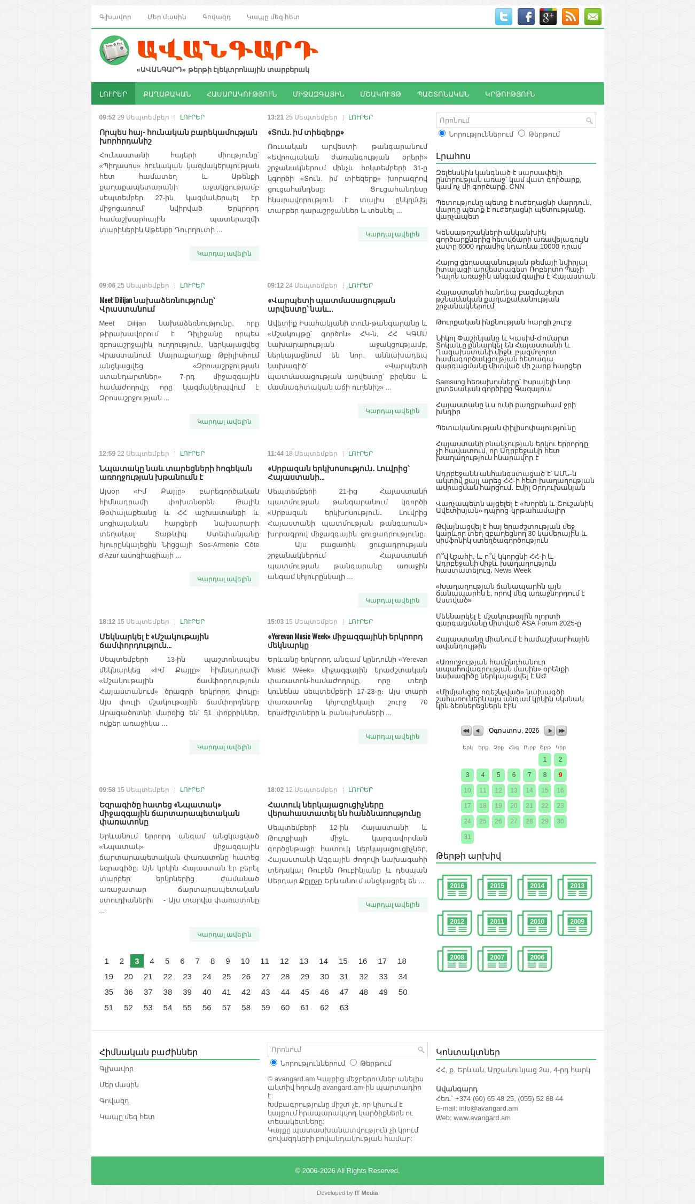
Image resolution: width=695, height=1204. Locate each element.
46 (324, 991)
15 (343, 960)
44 (285, 991)
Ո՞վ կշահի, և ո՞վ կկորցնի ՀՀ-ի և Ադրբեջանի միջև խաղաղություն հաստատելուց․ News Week (496, 563)
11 (264, 960)
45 (304, 991)
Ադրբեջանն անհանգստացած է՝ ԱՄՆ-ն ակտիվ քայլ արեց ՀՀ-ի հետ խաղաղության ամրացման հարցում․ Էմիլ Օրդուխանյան (515, 481)
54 (168, 1007)
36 (128, 991)
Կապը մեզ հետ (273, 16)
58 (246, 1007)
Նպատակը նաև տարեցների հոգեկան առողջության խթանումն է (175, 472)
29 (304, 976)
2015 (497, 886)
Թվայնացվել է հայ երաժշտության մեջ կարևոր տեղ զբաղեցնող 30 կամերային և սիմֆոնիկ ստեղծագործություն (512, 533)
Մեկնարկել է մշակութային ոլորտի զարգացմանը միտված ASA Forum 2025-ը (509, 619)
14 (323, 960)
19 (109, 976)
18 (402, 960)
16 (363, 960)
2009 (578, 921)
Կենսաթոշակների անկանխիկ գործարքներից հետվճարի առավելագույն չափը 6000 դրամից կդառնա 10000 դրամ (512, 239)
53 (148, 1007)
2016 (457, 886)
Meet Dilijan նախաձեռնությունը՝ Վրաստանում (157, 304)
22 (168, 976)
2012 (457, 921)
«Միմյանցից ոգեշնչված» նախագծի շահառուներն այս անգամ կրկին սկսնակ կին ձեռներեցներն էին (510, 699)
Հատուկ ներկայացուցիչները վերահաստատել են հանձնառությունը (344, 808)
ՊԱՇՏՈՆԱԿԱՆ (443, 93)
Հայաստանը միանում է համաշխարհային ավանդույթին (513, 642)
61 (304, 1007)
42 (246, 991)
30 (324, 976)
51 (109, 1007)
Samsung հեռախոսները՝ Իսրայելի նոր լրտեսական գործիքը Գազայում (503, 385)
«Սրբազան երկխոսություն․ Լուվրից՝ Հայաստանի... (338, 472)
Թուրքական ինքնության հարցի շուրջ (504, 322)
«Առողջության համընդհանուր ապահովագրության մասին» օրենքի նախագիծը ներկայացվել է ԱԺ (502, 669)
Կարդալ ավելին (224, 253)
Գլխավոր (115, 16)
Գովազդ (216, 16)
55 (187, 1007)
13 (304, 960)
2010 (537, 921)
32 (363, 976)
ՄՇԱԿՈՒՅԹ (380, 93)
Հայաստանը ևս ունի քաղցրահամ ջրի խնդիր (506, 408)
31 (344, 976)
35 (109, 991)
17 (382, 960)
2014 (537, 886)
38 (168, 991)
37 (148, 991)
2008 (457, 957)
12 (284, 960)
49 (383, 991)
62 (324, 1007)
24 (207, 976)
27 (265, 976)
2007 (497, 957)
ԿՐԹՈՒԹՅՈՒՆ (510, 93)
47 (344, 991)
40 (207, 991)
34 (403, 976)
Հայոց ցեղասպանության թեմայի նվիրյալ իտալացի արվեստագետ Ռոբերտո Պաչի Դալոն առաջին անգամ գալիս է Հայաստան (516, 269)
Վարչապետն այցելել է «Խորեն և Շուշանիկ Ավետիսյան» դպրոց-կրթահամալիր (514, 507)
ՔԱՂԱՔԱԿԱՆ (167, 93)
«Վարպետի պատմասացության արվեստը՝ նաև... (331, 304)
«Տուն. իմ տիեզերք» (306, 131)
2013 (578, 886)
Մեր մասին (166, 16)
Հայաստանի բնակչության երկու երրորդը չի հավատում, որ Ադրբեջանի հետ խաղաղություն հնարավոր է (512, 451)
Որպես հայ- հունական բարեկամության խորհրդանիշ (178, 136)
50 (403, 991)
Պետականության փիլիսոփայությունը (506, 428)
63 (344, 1007)
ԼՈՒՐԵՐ (113, 93)
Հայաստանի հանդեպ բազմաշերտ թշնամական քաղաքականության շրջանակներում (500, 299)
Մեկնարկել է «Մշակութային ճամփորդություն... (154, 640)
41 (226, 991)
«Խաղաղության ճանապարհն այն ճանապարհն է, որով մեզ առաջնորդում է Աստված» (510, 593)
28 (285, 976)
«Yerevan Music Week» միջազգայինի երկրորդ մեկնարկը (345, 640)
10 (245, 960)
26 (246, 976)
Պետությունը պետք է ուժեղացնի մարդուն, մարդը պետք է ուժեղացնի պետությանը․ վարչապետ (514, 209)
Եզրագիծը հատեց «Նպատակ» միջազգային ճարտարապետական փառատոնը (169, 812)
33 (383, 976)
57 (226, 1007)
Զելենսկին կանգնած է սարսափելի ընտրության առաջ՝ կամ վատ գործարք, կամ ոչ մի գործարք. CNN (509, 180)
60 (285, 1007)
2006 (537, 957)
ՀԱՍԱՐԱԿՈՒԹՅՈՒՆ (242, 93)
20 (128, 976)
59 (265, 1007)
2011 (497, 921)
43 (265, 991)
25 (226, 976)
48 (363, 991)
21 (148, 976)
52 (128, 1007)
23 (187, 976)
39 (187, 991)
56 (207, 1007)
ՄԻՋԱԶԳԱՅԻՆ (318, 93)
